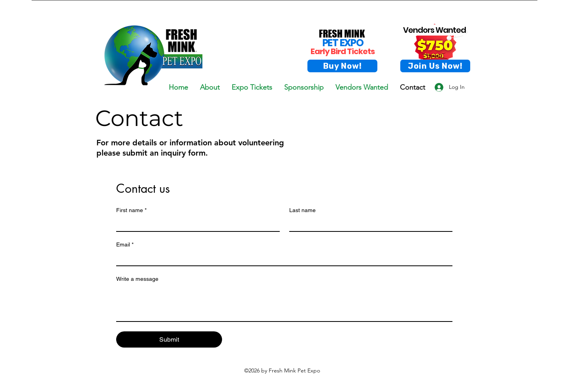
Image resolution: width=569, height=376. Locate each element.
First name (131, 210)
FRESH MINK (342, 33)
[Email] (282, 258)
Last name (302, 210)
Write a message (137, 279)
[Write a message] (284, 303)
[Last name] (368, 224)
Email (125, 244)
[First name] (195, 224)
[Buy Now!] (342, 66)
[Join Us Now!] (435, 66)
